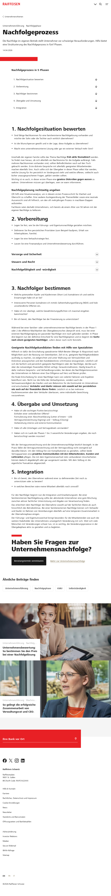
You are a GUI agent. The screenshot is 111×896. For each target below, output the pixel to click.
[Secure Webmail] (9, 846)
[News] (5, 807)
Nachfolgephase (43, 588)
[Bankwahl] (32, 739)
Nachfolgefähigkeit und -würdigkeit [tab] (34, 269)
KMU (59, 588)
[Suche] (100, 4)
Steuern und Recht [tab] (23, 261)
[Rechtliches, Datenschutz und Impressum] (20, 798)
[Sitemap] (6, 855)
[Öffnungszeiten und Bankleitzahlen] (17, 822)
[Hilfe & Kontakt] (9, 789)
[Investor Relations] (10, 836)
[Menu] (106, 4)
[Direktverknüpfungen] (95, 4)
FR (9, 876)
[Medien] (6, 841)
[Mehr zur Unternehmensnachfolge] (67, 561)
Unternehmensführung (16, 588)
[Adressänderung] (9, 832)
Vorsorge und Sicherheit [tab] (27, 254)
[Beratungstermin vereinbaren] (29, 561)
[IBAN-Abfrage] (8, 850)
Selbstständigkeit (77, 588)
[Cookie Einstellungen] (11, 803)
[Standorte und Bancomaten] (14, 817)
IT (14, 876)
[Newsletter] (7, 812)
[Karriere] (6, 793)
